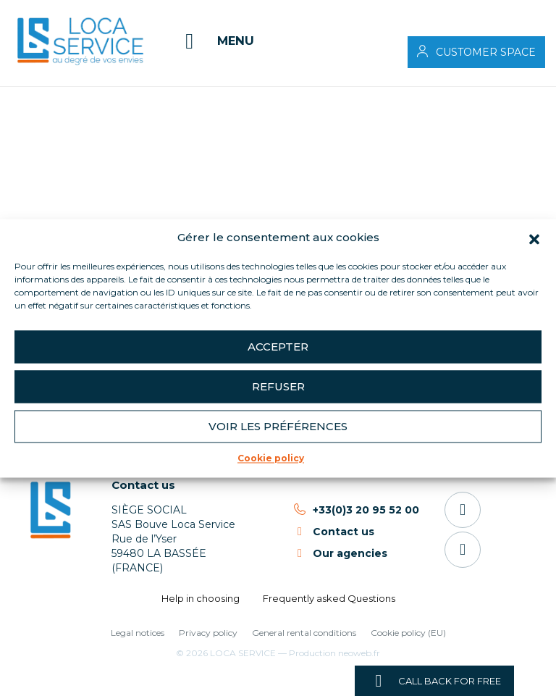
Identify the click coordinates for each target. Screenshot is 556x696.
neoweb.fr (359, 652)
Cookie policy (270, 458)
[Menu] (215, 41)
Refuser (278, 386)
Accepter (278, 346)
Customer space (486, 52)
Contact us (143, 485)
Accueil (46, 97)
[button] (534, 237)
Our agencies (350, 553)
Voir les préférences (278, 426)
